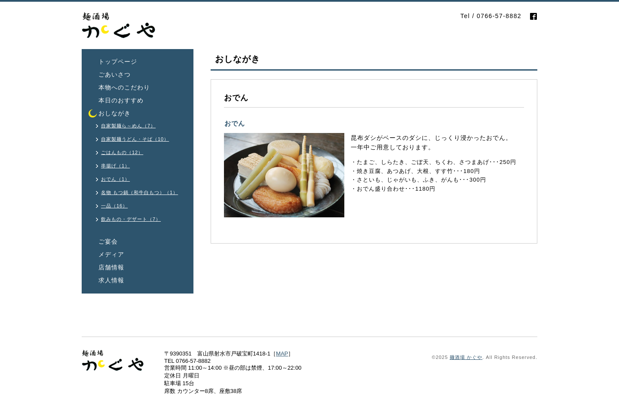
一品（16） (114, 205)
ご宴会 (108, 241)
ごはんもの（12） (122, 152)
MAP (282, 353)
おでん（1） (115, 179)
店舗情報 (111, 267)
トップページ (117, 61)
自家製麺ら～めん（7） (128, 125)
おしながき (114, 113)
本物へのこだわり (124, 87)
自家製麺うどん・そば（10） (135, 139)
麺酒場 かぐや (466, 357)
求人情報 (111, 280)
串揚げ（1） (115, 165)
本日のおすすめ (121, 100)
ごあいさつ (114, 74)
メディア (111, 254)
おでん (234, 123)
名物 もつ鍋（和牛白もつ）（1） (139, 192)
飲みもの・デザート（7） (131, 219)
